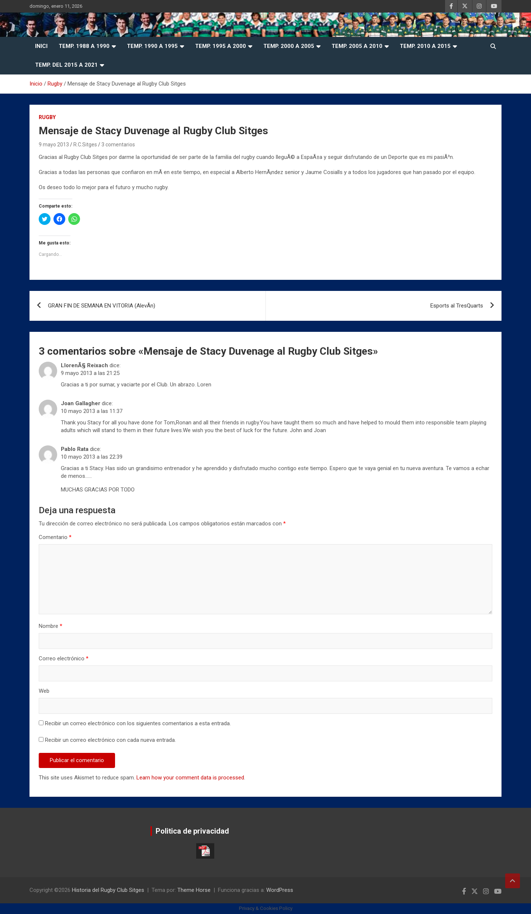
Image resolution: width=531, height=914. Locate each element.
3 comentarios (118, 144)
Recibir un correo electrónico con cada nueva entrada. (110, 740)
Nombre (50, 626)
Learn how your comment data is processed (190, 777)
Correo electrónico (63, 658)
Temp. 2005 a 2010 (357, 46)
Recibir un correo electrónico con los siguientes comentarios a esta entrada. (138, 723)
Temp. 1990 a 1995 (152, 46)
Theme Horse (194, 890)
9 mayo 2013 (54, 144)
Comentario (55, 537)
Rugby (47, 117)
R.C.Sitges (85, 144)
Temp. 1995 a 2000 (220, 46)
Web (44, 691)
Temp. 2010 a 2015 (425, 46)
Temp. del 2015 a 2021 (66, 65)
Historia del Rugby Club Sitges (108, 890)
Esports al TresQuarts (456, 305)
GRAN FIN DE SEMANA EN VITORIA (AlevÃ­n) (101, 305)
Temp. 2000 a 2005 (288, 46)
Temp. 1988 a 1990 (84, 46)
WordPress (279, 890)
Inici (41, 46)
